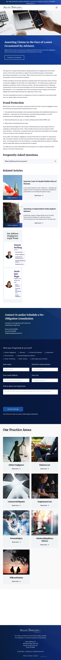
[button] (56, 7)
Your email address (10, 375)
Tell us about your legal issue (14, 386)
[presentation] (15, 401)
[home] (13, 7)
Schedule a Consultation (14, 57)
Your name (7, 364)
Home (25, 656)
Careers (30, 656)
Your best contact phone (41, 364)
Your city (35, 375)
